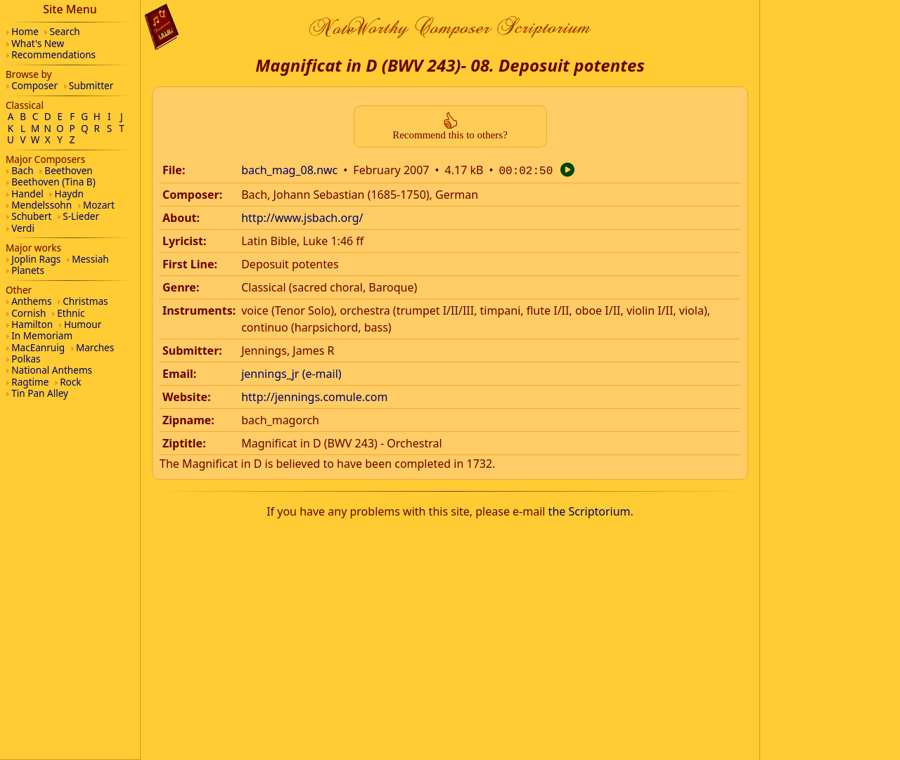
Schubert (31, 216)
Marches (95, 347)
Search (65, 31)
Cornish (28, 313)
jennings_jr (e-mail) (291, 372)
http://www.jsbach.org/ (302, 216)
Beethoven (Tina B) (53, 181)
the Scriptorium (589, 510)
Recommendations (53, 54)
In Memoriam (41, 335)
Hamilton (32, 324)
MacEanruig (38, 347)
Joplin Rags (35, 259)
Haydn (69, 193)
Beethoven (68, 170)
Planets (27, 270)
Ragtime (30, 381)
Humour (82, 324)
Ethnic (70, 313)
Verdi (22, 228)
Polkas (25, 358)
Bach (22, 170)
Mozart (99, 204)
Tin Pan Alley (39, 393)
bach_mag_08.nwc (289, 170)
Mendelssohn (41, 204)
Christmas (85, 301)
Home (25, 31)
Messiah (90, 259)
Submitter (91, 85)
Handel (27, 193)
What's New (37, 43)
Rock (70, 381)
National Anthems (51, 369)
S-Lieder (81, 216)
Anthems (31, 301)
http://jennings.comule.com (314, 395)
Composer (34, 85)
